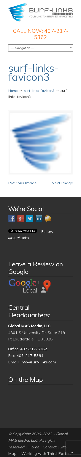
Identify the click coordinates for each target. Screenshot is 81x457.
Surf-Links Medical (40, 12)
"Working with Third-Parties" (46, 453)
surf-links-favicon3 (39, 90)
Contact (50, 447)
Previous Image (22, 183)
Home (13, 90)
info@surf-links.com (38, 362)
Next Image (62, 183)
